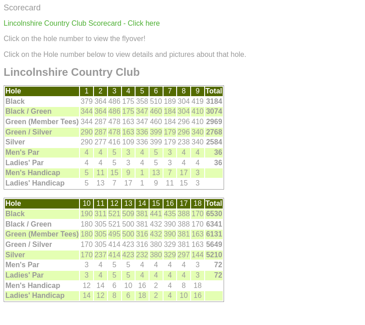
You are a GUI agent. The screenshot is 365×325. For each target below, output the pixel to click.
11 (101, 203)
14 (142, 203)
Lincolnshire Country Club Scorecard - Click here (82, 23)
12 (114, 203)
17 (184, 203)
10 (87, 203)
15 (156, 203)
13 (128, 203)
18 (198, 203)
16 (170, 203)
